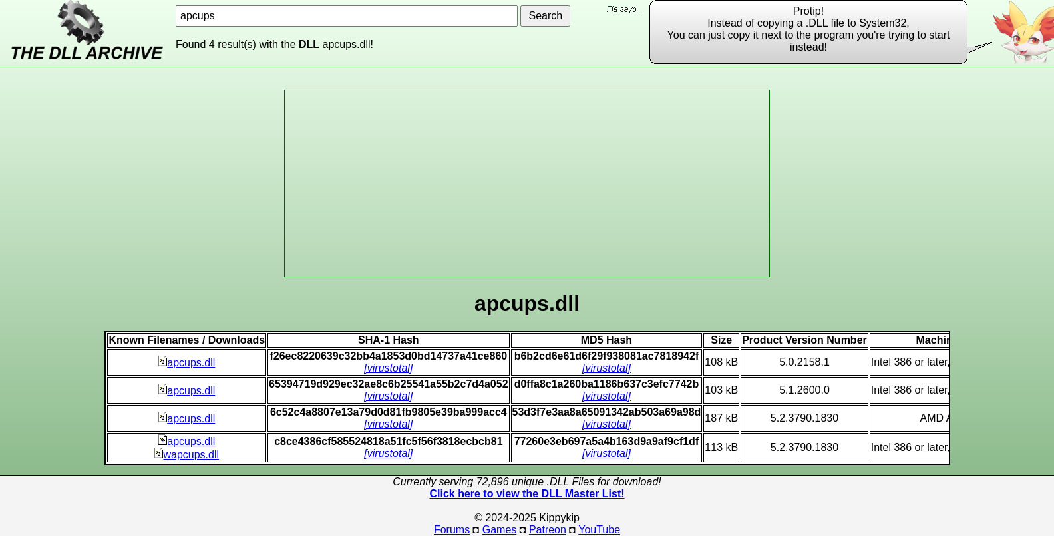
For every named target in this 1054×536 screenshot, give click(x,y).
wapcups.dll (186, 454)
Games (499, 529)
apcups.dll (186, 362)
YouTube (599, 529)
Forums (452, 529)
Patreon (547, 529)
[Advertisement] (527, 183)
